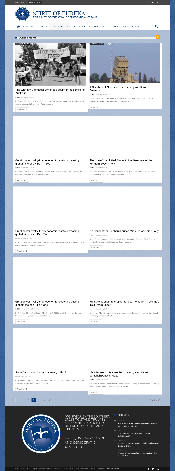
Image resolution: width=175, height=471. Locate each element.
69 (50, 400)
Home (17, 34)
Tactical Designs (113, 469)
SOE (18, 97)
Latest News (22, 44)
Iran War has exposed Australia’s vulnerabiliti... (60, 2)
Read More (22, 110)
